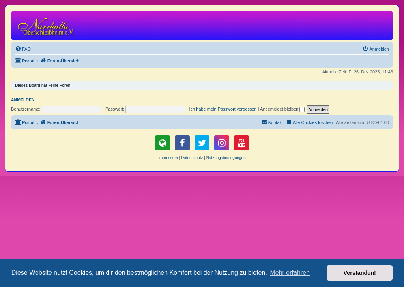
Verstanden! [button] (360, 273)
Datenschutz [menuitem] (192, 158)
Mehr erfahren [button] (290, 272)
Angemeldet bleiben (282, 109)
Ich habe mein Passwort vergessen (223, 109)
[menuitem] (23, 49)
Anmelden (23, 100)
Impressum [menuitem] (168, 158)
